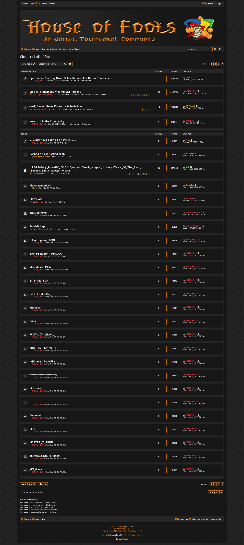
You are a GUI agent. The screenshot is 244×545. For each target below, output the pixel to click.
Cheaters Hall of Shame (37, 57)
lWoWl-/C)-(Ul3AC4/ (41, 334)
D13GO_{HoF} (38, 81)
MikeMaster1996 (40, 267)
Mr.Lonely (35, 388)
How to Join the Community (46, 121)
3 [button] (218, 64)
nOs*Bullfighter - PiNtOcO (45, 253)
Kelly (187, 167)
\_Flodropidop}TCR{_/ (43, 240)
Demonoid (35, 415)
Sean (187, 78)
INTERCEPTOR (38, 280)
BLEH (32, 429)
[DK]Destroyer (38, 212)
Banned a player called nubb (47, 154)
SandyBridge (37, 226)
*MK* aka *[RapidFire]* (43, 361)
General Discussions (82, 81)
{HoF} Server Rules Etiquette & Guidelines (56, 106)
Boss (32, 321)
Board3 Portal (115, 535)
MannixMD (129, 527)
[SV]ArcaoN (190, 106)
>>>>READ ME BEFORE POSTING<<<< (52, 140)
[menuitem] (41, 4)
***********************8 (43, 375)
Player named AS (40, 185)
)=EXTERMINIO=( (40, 294)
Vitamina (34, 307)
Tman (187, 140)
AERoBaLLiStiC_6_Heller (45, 456)
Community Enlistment (81, 124)
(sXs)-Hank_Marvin (40, 157)
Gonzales (189, 153)
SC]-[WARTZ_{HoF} (43, 95)
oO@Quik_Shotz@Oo (42, 348)
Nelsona (39, 202)
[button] (222, 64)
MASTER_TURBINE (41, 442)
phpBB (113, 531)
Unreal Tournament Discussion (93, 95)
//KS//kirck (35, 469)
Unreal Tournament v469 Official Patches (55, 91)
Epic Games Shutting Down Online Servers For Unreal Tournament (70, 78)
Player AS (35, 199)
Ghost (34, 188)
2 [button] (215, 64)
